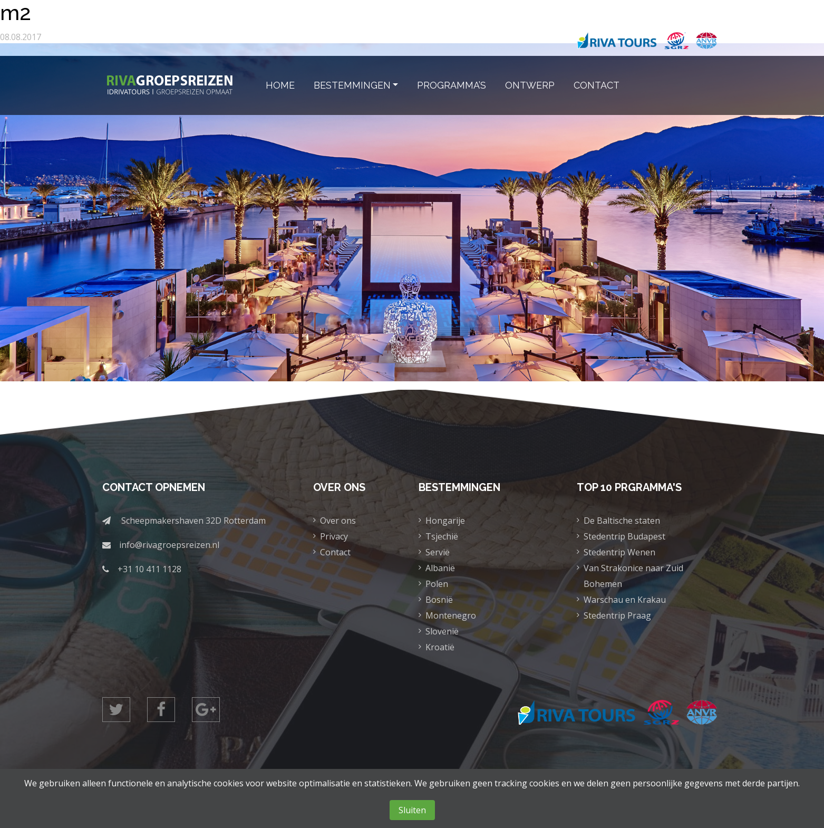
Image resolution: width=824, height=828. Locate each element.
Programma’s (451, 85)
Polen (436, 584)
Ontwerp (530, 85)
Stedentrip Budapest (624, 536)
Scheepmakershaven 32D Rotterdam (193, 520)
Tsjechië (441, 536)
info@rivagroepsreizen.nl (169, 545)
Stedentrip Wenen (619, 552)
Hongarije (445, 520)
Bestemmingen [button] (352, 85)
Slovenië (442, 631)
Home (280, 85)
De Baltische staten (622, 520)
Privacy (334, 536)
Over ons (338, 520)
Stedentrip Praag (617, 615)
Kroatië (439, 647)
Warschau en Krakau (625, 599)
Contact (596, 85)
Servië (437, 552)
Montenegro (450, 615)
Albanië (440, 568)
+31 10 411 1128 (149, 569)
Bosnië (439, 599)
